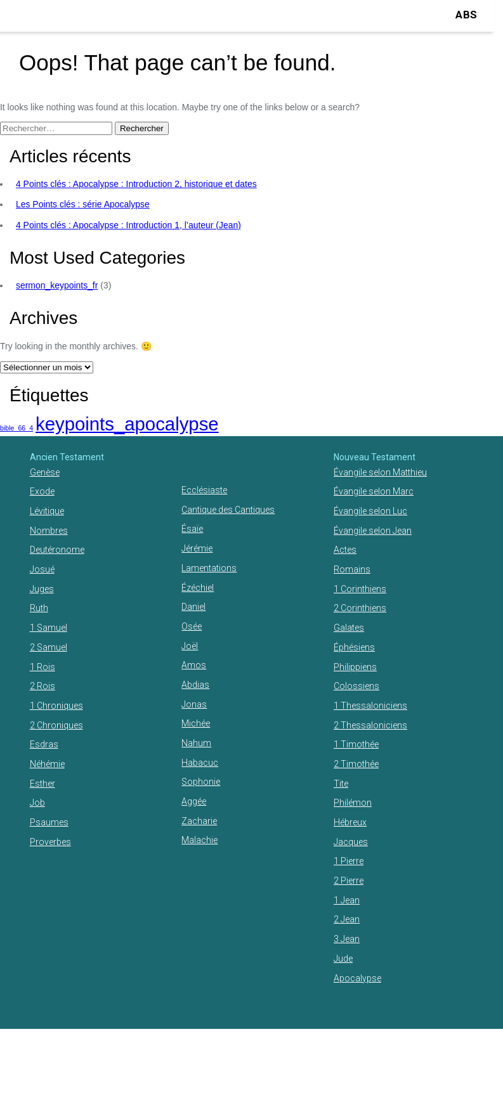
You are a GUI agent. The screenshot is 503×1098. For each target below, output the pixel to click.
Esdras (44, 744)
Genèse (45, 472)
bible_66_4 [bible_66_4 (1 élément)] (16, 428)
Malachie (199, 840)
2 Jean (347, 919)
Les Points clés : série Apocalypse (83, 204)
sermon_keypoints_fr (57, 285)
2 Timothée (356, 764)
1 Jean (347, 900)
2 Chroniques (56, 725)
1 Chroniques (56, 706)
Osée (191, 626)
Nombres (49, 531)
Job (37, 803)
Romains (352, 569)
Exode (42, 491)
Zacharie (199, 821)
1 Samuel (48, 628)
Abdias (195, 685)
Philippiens (355, 667)
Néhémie (47, 764)
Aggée (193, 801)
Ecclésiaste (204, 490)
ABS (466, 14)
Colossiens (356, 686)
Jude (343, 958)
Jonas (194, 704)
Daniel (193, 607)
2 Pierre (348, 880)
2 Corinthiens (360, 608)
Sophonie (200, 782)
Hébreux (350, 822)
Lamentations (209, 568)
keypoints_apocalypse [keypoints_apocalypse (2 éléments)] (127, 423)
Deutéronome (57, 550)
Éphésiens (354, 647)
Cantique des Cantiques (228, 510)
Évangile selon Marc (374, 491)
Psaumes (49, 822)
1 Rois (42, 667)
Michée (195, 723)
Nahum (196, 743)
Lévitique (47, 511)
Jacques (351, 842)
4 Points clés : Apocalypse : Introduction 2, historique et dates (136, 184)
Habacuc (199, 763)
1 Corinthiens (360, 589)
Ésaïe (192, 529)
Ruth (39, 608)
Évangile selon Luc (370, 511)
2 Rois (42, 686)
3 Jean (347, 939)
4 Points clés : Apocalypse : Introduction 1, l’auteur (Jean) (128, 225)
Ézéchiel (197, 588)
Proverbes (50, 842)
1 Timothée (356, 744)
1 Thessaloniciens (370, 706)
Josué (42, 569)
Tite (341, 783)
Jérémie (196, 548)
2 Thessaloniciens (370, 725)
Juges (42, 589)
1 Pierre (348, 861)
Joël (189, 646)
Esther (42, 783)
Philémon (353, 803)
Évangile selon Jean (373, 531)
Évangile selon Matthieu (380, 472)
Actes (345, 550)
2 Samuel (48, 647)
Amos (193, 665)
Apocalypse (357, 978)
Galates (349, 628)
